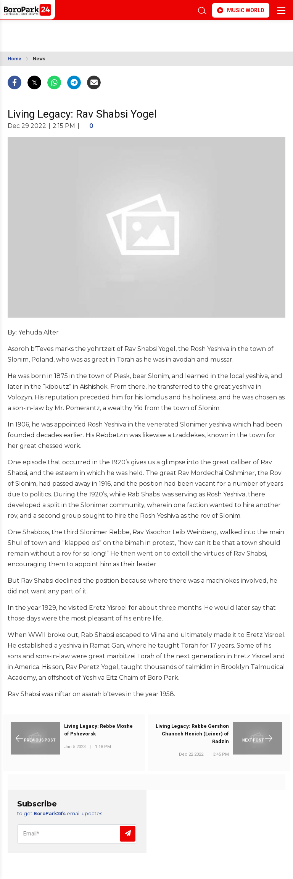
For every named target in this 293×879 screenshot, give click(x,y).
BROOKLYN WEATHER (75, 32)
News (39, 58)
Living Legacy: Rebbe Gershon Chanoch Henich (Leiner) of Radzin (192, 733)
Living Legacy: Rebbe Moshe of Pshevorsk (98, 730)
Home (14, 58)
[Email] (77, 833)
